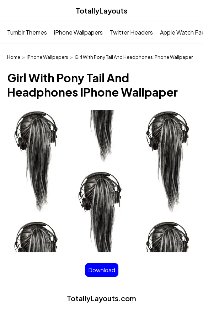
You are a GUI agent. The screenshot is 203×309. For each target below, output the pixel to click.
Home (13, 57)
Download (101, 270)
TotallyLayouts (101, 10)
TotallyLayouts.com (101, 298)
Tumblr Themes (27, 32)
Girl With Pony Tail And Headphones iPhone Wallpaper (134, 57)
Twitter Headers (131, 32)
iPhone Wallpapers (78, 32)
